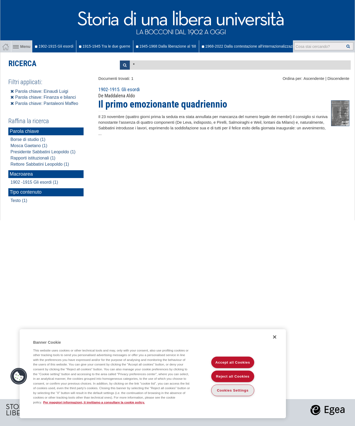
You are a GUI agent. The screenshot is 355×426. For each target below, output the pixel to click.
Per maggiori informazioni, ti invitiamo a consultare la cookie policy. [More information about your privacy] (94, 402)
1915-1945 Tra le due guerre (104, 46)
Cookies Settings (233, 390)
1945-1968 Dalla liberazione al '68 (166, 46)
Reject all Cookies (233, 376)
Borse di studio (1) (27, 139)
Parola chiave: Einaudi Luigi (39, 91)
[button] (18, 376)
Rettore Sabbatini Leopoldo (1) (39, 164)
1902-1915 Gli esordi (54, 46)
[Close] (275, 337)
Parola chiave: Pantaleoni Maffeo (44, 103)
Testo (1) (18, 200)
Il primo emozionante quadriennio (162, 104)
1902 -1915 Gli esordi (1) (34, 182)
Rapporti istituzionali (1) (32, 158)
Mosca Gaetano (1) (28, 145)
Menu (21, 46)
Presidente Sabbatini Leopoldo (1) (43, 152)
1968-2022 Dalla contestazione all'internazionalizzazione (251, 46)
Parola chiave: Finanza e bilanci (43, 97)
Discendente (338, 78)
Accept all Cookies (232, 362)
